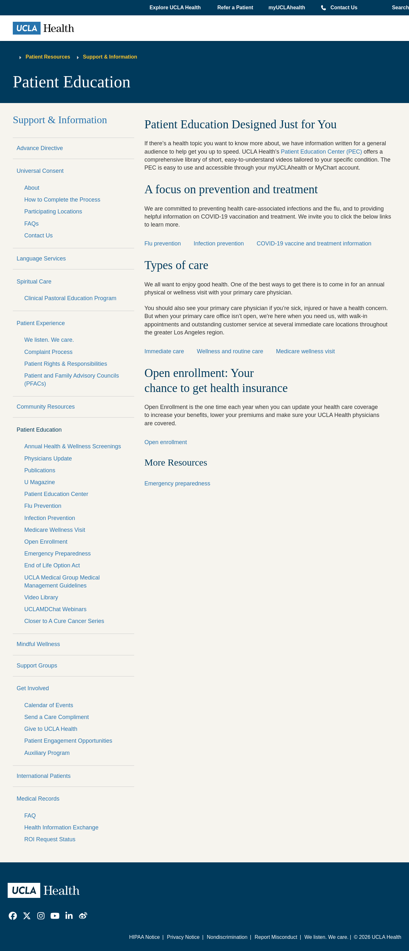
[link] (13, 916)
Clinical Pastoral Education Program (70, 298)
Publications (39, 470)
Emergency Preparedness (57, 553)
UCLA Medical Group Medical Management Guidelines (62, 581)
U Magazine (39, 482)
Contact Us (343, 7)
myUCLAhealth (286, 7)
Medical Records (38, 798)
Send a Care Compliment (56, 717)
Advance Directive (40, 148)
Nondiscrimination (227, 937)
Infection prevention (219, 243)
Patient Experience (41, 323)
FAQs (31, 223)
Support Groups (37, 665)
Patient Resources (48, 57)
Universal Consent (40, 171)
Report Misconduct (276, 937)
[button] (176, 7)
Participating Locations (53, 211)
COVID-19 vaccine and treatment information (314, 243)
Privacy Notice (183, 937)
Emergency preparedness (177, 483)
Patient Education (39, 430)
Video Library (41, 597)
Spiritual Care (34, 281)
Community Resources (46, 407)
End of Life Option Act (52, 565)
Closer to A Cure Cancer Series (64, 621)
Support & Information (110, 57)
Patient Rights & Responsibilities (65, 364)
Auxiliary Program (47, 753)
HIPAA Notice (144, 937)
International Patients (44, 776)
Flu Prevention (42, 506)
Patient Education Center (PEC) (321, 151)
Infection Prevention (49, 518)
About (31, 188)
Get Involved (33, 688)
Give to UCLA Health (50, 729)
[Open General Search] (398, 7)
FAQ (30, 815)
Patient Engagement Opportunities (68, 741)
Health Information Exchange (61, 827)
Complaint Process (48, 352)
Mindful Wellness (38, 644)
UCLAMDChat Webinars (55, 609)
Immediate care (164, 351)
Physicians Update (48, 458)
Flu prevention (162, 243)
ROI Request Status (49, 839)
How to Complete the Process (62, 199)
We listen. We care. (49, 340)
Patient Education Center (56, 494)
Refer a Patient (235, 7)
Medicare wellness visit (305, 351)
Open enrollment (165, 442)
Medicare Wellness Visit (54, 530)
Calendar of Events (48, 705)
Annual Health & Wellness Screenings (72, 446)
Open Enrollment (45, 542)
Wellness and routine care (230, 351)
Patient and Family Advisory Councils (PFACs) (71, 379)
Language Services (41, 258)
